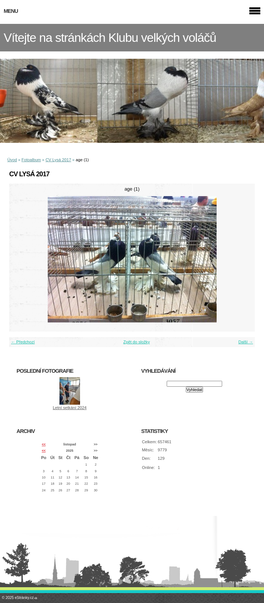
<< (44, 444)
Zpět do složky (136, 342)
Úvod (12, 160)
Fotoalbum (31, 160)
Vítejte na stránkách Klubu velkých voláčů (110, 37)
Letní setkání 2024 (70, 407)
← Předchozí (23, 342)
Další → (245, 342)
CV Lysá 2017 (58, 160)
